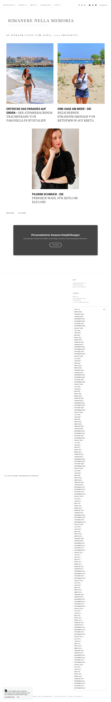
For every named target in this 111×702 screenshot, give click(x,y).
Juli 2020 (78, 471)
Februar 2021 (79, 454)
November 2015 (80, 601)
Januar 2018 (79, 541)
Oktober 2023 (79, 379)
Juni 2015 (78, 613)
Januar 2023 (79, 400)
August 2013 (79, 664)
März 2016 (78, 592)
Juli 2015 (78, 611)
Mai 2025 (77, 335)
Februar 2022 (79, 426)
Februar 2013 (79, 678)
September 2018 (80, 522)
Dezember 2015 (80, 599)
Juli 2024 (78, 358)
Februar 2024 (79, 370)
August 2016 (79, 580)
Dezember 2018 (80, 515)
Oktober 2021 (79, 435)
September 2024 (80, 354)
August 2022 (79, 412)
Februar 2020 (79, 482)
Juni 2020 (78, 473)
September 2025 (80, 326)
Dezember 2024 (80, 347)
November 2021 (80, 433)
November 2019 (80, 489)
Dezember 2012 (80, 681)
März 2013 (78, 676)
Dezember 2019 (80, 487)
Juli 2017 (78, 555)
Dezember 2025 (80, 319)
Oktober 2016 (80, 576)
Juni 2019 (78, 501)
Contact (77, 300)
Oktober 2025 (79, 323)
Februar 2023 (79, 398)
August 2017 (79, 552)
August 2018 (79, 524)
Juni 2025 (78, 333)
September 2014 (80, 634)
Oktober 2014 (79, 632)
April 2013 (78, 674)
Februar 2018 (79, 538)
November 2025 (80, 321)
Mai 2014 (77, 643)
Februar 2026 (79, 314)
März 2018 (78, 536)
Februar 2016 (79, 594)
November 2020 (80, 461)
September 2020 (80, 466)
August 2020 (79, 468)
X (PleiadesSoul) (81, 302)
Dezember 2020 (80, 459)
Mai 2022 (77, 419)
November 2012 (80, 683)
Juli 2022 (78, 414)
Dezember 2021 (80, 431)
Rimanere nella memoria (41, 20)
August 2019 (79, 496)
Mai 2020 (77, 475)
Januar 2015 (79, 625)
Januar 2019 (79, 513)
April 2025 (78, 337)
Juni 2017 (78, 557)
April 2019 (78, 506)
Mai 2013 (77, 671)
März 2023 (78, 396)
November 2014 (80, 629)
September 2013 (80, 662)
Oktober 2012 (79, 685)
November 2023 (80, 377)
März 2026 (78, 312)
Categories (8, 5)
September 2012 (80, 688)
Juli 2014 (78, 639)
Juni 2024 (78, 361)
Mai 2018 (77, 531)
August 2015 (79, 608)
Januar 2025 (79, 344)
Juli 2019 (78, 499)
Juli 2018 (78, 527)
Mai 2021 (77, 447)
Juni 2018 (78, 529)
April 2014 (78, 646)
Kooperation (79, 298)
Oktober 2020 (79, 464)
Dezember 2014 (80, 627)
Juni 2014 (78, 641)
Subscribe (45, 5)
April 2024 (78, 365)
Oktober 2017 (79, 548)
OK (18, 697)
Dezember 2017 (80, 543)
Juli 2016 (78, 583)
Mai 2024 (77, 363)
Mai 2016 (77, 587)
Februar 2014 (79, 650)
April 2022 (78, 421)
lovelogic (78, 696)
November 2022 (80, 405)
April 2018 (78, 534)
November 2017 (80, 545)
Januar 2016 (79, 597)
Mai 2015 (78, 615)
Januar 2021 (79, 457)
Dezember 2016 (80, 571)
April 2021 (78, 450)
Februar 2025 (79, 342)
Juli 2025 (78, 330)
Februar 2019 (79, 510)
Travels (22, 5)
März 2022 (78, 424)
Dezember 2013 (80, 655)
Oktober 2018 (79, 520)
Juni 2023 (78, 389)
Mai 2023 (77, 391)
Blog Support (80, 287)
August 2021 (79, 440)
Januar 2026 (79, 316)
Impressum (78, 285)
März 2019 (78, 508)
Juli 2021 (78, 442)
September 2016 (80, 578)
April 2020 (78, 478)
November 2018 (80, 517)
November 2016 (80, 573)
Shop (57, 5)
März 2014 (78, 648)
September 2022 (80, 410)
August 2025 (79, 328)
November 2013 (80, 657)
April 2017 (78, 562)
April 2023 (78, 393)
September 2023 (80, 382)
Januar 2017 (79, 569)
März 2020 (78, 480)
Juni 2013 (78, 669)
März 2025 (78, 340)
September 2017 (80, 550)
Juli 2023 (78, 386)
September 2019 (80, 494)
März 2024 (78, 368)
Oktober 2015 (80, 604)
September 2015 (80, 606)
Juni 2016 (78, 585)
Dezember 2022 (80, 403)
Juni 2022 (78, 417)
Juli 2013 (78, 667)
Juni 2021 (78, 445)
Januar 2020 (79, 485)
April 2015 (78, 618)
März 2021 (78, 452)
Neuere (10, 213)
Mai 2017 (78, 559)
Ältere (22, 213)
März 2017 (78, 564)
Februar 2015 (79, 622)
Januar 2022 (79, 428)
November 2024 (80, 349)
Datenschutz (79, 283)
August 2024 (79, 356)
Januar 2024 (79, 372)
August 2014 (79, 636)
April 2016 (78, 590)
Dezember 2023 (80, 375)
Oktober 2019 (79, 492)
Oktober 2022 (79, 407)
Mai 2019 (77, 503)
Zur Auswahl (55, 244)
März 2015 (78, 620)
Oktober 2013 (79, 660)
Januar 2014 (79, 653)
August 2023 (79, 384)
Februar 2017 (79, 566)
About (33, 5)
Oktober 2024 (79, 351)
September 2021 (80, 438)
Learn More (10, 697)
